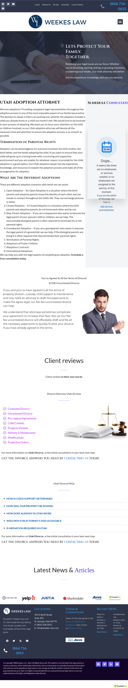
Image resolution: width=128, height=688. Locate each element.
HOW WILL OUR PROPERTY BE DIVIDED (29, 505)
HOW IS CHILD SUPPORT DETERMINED (29, 498)
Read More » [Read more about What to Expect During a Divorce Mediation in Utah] (102, 632)
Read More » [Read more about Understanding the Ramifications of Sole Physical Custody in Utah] (118, 635)
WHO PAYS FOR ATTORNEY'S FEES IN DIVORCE (33, 520)
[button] (120, 21)
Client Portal (77, 5)
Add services (106, 206)
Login (37, 5)
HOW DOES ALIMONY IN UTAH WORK (28, 513)
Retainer (65, 5)
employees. (108, 210)
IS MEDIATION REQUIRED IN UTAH (26, 528)
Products (46, 5)
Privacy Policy (76, 628)
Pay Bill (56, 5)
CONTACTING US (76, 458)
